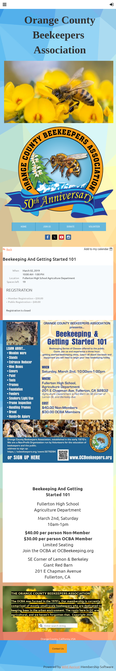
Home (23, 226)
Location (14, 278)
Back (9, 249)
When (15, 270)
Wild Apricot (71, 667)
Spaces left (13, 281)
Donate (70, 226)
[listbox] (98, 249)
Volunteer (94, 226)
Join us (47, 226)
